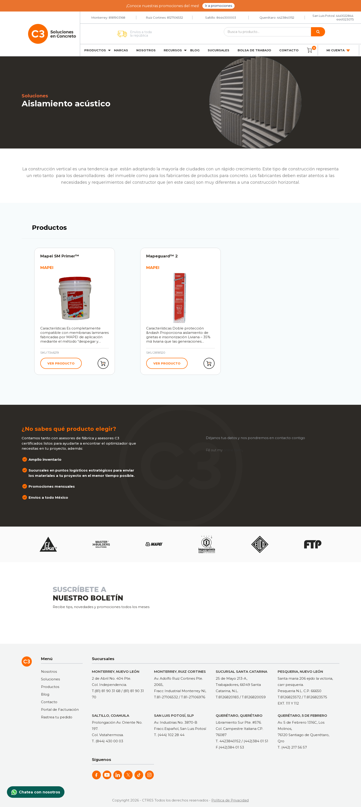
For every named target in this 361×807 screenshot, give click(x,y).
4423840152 (285, 17)
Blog (195, 50)
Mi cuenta (338, 50)
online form (233, 450)
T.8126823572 (289, 697)
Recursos (173, 50)
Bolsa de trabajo (254, 50)
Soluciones (50, 679)
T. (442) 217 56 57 (292, 747)
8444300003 (226, 17)
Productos (95, 50)
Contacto (289, 50)
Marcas (121, 50)
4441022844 (344, 15)
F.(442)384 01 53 (230, 747)
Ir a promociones (218, 6)
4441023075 (345, 19)
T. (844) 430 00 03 (107, 741)
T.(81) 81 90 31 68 (106, 691)
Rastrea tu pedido (56, 717)
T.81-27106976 (193, 697)
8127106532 (175, 17)
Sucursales (218, 50)
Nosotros (146, 50)
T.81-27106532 (166, 697)
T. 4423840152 (228, 741)
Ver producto (61, 363)
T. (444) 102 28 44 (169, 735)
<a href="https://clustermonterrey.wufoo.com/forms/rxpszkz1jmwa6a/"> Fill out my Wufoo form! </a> (250, 602)
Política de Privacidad (230, 800)
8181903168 (117, 17)
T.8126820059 (254, 697)
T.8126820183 (227, 697)
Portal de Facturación (60, 709)
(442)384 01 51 (256, 741)
